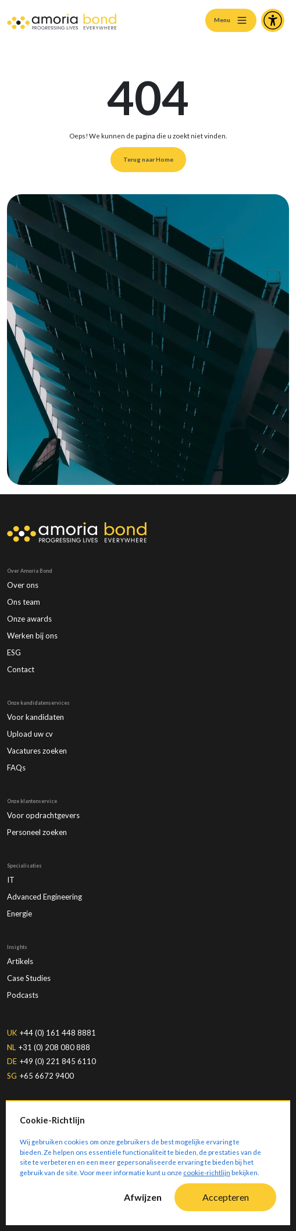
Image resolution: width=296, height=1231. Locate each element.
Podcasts (22, 995)
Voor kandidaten (35, 717)
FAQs (16, 767)
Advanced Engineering (44, 896)
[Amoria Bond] (61, 20)
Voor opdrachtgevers (43, 815)
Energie (19, 913)
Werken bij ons (32, 635)
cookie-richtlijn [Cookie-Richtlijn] (206, 1172)
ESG (14, 652)
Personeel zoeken (37, 832)
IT (11, 879)
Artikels (20, 961)
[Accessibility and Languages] (272, 20)
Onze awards (29, 618)
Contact (20, 669)
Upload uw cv (30, 733)
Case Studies (29, 978)
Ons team (23, 601)
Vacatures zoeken (37, 750)
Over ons (22, 585)
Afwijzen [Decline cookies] (143, 1197)
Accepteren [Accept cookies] (225, 1197)
